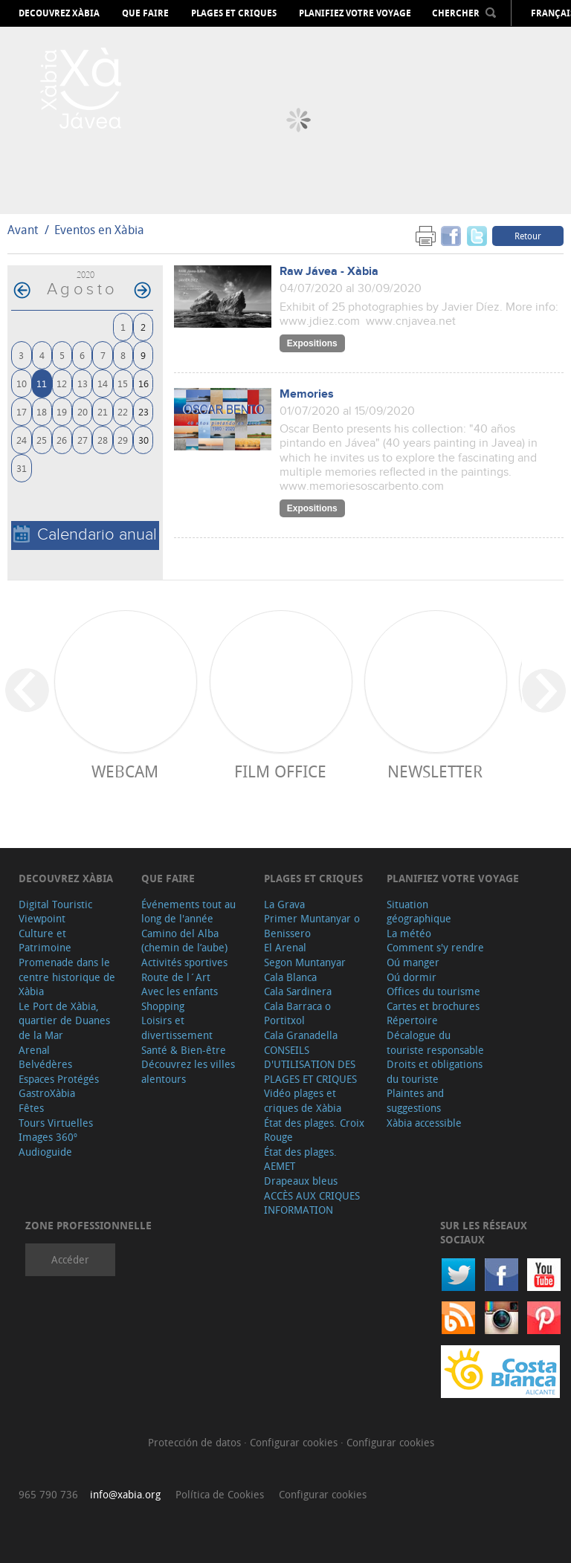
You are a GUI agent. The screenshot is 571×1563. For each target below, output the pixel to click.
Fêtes (31, 1108)
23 (143, 411)
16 (143, 383)
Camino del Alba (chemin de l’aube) (184, 940)
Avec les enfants (179, 991)
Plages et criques (234, 13)
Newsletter (435, 771)
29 (122, 439)
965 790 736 (48, 1494)
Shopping (162, 1006)
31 (21, 468)
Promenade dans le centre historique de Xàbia (67, 976)
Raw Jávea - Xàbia (329, 272)
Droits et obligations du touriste (435, 1071)
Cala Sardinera (298, 991)
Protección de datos (196, 1442)
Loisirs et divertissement (177, 1027)
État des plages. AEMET (300, 1159)
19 (62, 411)
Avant (22, 229)
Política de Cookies (219, 1494)
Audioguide (45, 1152)
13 (82, 383)
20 (82, 411)
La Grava (284, 904)
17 (21, 411)
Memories (307, 394)
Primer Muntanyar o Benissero (312, 925)
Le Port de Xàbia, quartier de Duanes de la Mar (64, 1020)
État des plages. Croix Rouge (314, 1130)
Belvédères (45, 1064)
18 (41, 411)
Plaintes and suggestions (415, 1100)
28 (102, 439)
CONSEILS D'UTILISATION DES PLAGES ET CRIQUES (310, 1064)
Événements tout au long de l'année (188, 911)
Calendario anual (85, 534)
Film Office (280, 771)
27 (82, 439)
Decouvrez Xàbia (59, 13)
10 (21, 383)
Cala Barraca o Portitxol (297, 1013)
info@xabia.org (125, 1494)
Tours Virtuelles (56, 1123)
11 (41, 383)
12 (62, 383)
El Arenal (285, 947)
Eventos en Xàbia (99, 229)
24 (21, 439)
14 (102, 383)
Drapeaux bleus (301, 1181)
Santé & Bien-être (183, 1050)
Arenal (34, 1050)
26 (62, 439)
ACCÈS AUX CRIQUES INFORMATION (312, 1202)
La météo (409, 933)
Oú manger (413, 962)
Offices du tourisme (433, 991)
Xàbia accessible (424, 1123)
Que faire (145, 13)
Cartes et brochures (433, 1006)
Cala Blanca (290, 977)
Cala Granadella (301, 1035)
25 (41, 439)
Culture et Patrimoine (45, 940)
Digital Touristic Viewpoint (55, 911)
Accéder (70, 1259)
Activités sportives (184, 962)
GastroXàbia (47, 1093)
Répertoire (412, 1020)
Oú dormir (411, 977)
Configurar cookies (295, 1442)
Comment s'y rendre (435, 947)
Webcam (124, 771)
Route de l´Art (175, 977)
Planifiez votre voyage (355, 13)
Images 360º (48, 1137)
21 (102, 411)
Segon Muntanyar (305, 962)
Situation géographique (419, 911)
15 (122, 383)
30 (143, 439)
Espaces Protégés (59, 1079)
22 (122, 411)
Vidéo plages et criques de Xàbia (302, 1100)
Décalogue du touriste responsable (435, 1042)
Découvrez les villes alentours (188, 1071)
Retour (527, 236)
